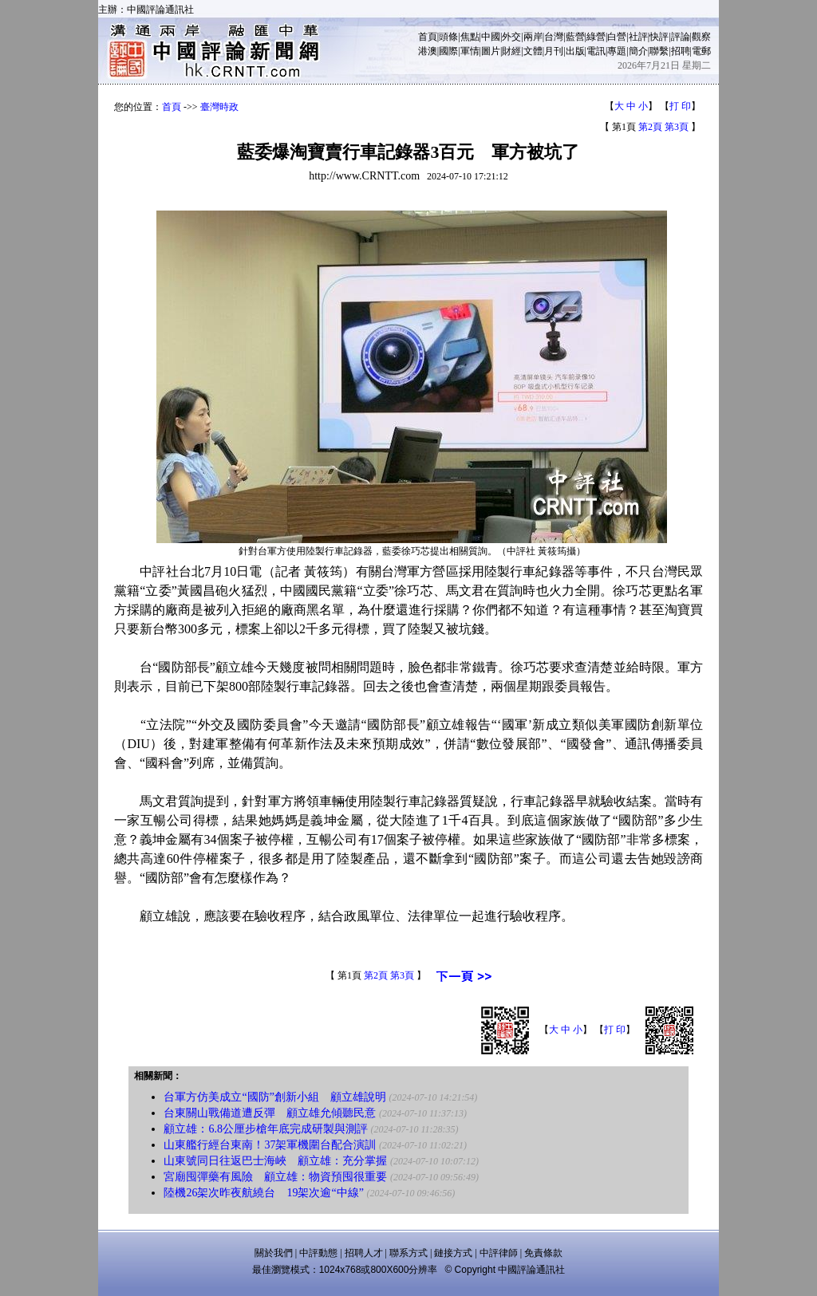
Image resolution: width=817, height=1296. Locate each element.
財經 (511, 51)
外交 (511, 36)
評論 (680, 36)
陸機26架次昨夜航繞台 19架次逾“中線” (263, 1193)
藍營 (575, 36)
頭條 (448, 36)
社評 (638, 36)
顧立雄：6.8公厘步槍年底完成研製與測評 (266, 1129)
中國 (490, 36)
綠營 (596, 36)
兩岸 (533, 36)
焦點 (470, 36)
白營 (616, 36)
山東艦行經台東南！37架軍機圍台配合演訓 (270, 1145)
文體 (533, 51)
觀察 (701, 36)
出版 (575, 51)
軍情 (470, 51)
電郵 (701, 51)
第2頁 (650, 126)
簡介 (638, 51)
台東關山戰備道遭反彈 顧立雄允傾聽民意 (270, 1113)
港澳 (427, 51)
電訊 (596, 51)
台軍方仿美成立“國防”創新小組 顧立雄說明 (274, 1097)
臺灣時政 (219, 106)
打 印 (680, 106)
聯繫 (659, 51)
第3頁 (677, 126)
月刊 (553, 51)
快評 (659, 36)
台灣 (553, 36)
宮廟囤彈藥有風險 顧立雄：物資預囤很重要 (275, 1177)
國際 (448, 51)
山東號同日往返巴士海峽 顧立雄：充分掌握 (275, 1161)
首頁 (427, 36)
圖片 (490, 51)
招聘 (680, 51)
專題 (616, 51)
